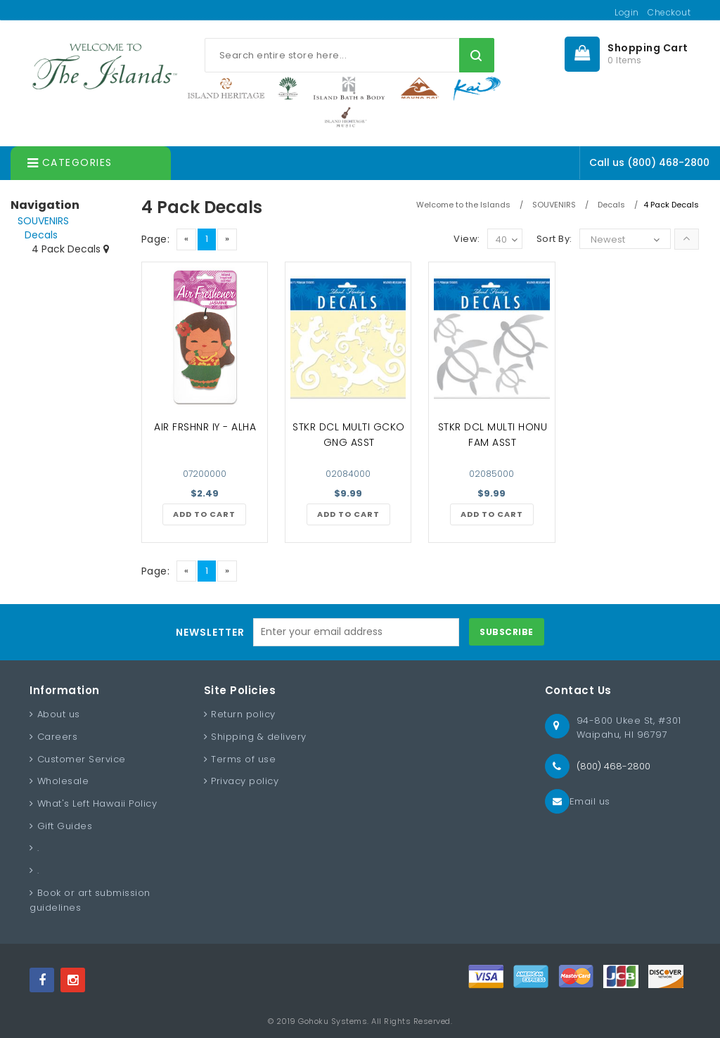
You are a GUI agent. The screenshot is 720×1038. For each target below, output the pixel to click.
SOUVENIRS (43, 221)
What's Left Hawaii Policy (97, 803)
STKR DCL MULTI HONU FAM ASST (493, 434)
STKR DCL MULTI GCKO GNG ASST (348, 434)
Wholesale (63, 781)
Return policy (243, 714)
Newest (608, 239)
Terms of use (243, 759)
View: (467, 238)
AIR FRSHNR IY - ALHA (205, 427)
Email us (590, 801)
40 (506, 240)
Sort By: (554, 238)
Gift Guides (65, 826)
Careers (57, 736)
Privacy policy (244, 781)
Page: (155, 239)
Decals (41, 235)
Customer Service (81, 759)
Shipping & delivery (259, 736)
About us (58, 714)
